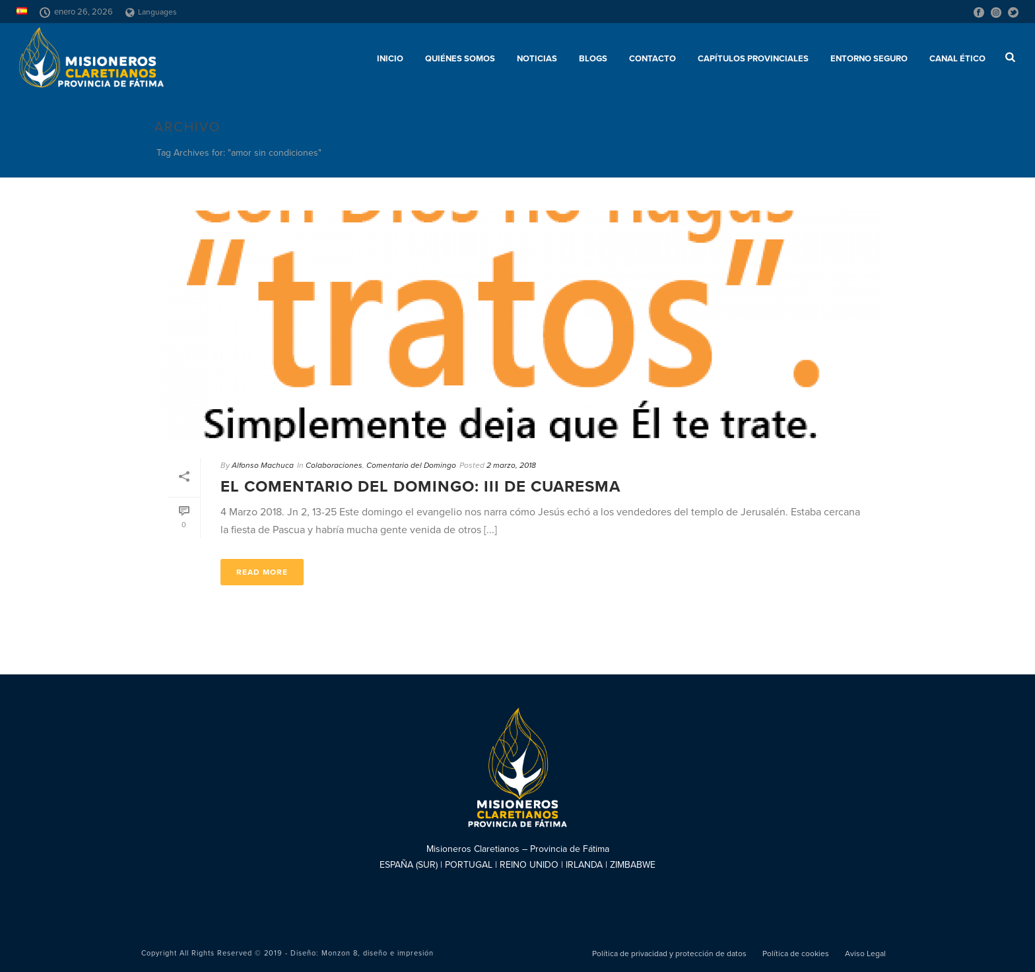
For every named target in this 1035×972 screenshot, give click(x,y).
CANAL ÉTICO (957, 58)
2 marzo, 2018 (511, 465)
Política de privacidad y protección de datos (669, 953)
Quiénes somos (460, 58)
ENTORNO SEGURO (869, 58)
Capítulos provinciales (753, 58)
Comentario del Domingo (411, 465)
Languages (151, 11)
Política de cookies (795, 953)
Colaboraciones (334, 465)
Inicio (390, 58)
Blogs (593, 58)
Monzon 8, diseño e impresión (377, 953)
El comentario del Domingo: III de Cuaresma (420, 486)
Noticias (537, 58)
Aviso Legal (865, 953)
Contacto (652, 58)
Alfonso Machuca (263, 465)
